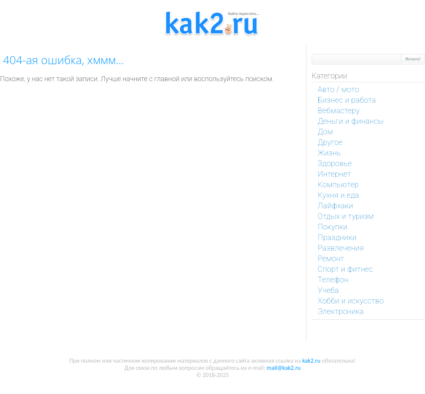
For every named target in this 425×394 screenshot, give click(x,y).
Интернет (334, 174)
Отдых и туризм (346, 216)
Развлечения (341, 247)
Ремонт (331, 258)
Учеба (328, 290)
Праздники (337, 237)
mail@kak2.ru (283, 367)
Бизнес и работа (347, 100)
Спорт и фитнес (345, 269)
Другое (330, 142)
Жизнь (329, 152)
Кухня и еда (338, 195)
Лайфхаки (335, 205)
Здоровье (335, 163)
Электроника (341, 311)
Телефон (333, 279)
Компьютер (338, 184)
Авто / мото (338, 89)
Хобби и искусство (351, 300)
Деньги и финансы (350, 121)
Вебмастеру (339, 110)
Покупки (333, 226)
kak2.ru (311, 360)
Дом (325, 131)
